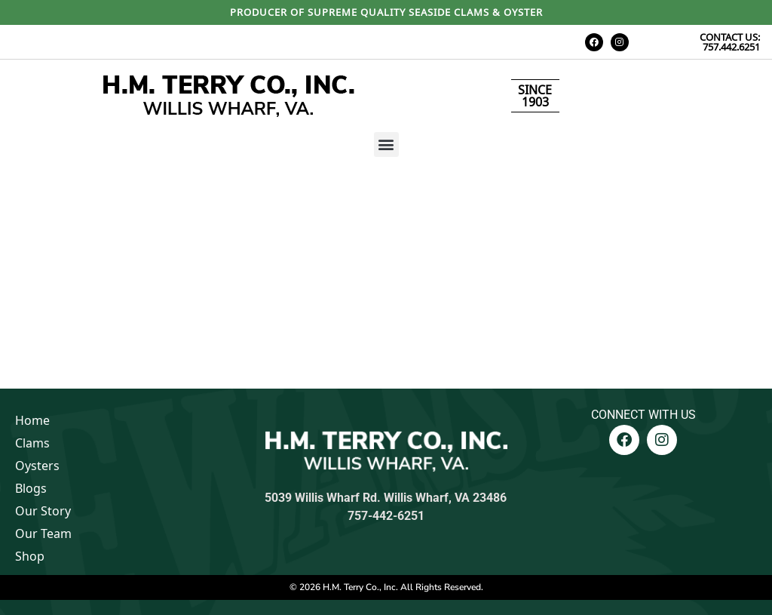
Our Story (43, 511)
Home (32, 420)
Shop (29, 556)
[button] (386, 144)
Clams (32, 443)
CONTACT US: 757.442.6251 (730, 42)
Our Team (43, 533)
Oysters (37, 465)
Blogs (31, 488)
